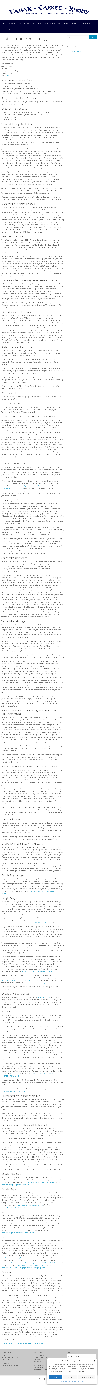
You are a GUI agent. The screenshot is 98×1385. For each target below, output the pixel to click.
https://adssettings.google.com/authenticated (16, 1185)
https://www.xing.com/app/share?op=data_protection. (19, 1233)
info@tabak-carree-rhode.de (14, 76)
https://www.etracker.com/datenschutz (14, 1091)
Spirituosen (84, 23)
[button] (94, 1361)
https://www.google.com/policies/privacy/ (42, 1182)
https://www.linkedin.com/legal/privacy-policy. (16, 1258)
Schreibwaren (49, 23)
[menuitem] (8, 23)
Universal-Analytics (44, 997)
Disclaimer (37, 1362)
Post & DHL (74, 23)
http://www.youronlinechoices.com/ (13, 488)
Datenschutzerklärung (73, 1381)
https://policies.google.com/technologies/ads (17, 980)
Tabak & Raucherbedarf (25, 23)
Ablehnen (70, 1377)
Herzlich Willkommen (8, 23)
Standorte (5, 30)
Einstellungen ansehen (86, 1377)
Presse (38, 23)
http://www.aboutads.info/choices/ (35, 486)
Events (59, 23)
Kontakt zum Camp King (41, 1368)
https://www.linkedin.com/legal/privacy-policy (16, 1268)
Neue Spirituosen (75, 49)
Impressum (83, 1381)
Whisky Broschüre (75, 51)
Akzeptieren (55, 1377)
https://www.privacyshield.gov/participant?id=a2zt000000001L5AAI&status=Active (29, 923)
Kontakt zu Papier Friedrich (42, 1372)
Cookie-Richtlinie (62, 1381)
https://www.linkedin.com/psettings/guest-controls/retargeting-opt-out (24, 1270)
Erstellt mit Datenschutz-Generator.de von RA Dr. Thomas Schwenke (24, 1346)
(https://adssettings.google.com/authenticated (44, 983)
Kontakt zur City (39, 1370)
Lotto (66, 23)
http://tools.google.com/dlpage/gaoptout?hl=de (38, 971)
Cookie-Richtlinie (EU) (40, 1360)
